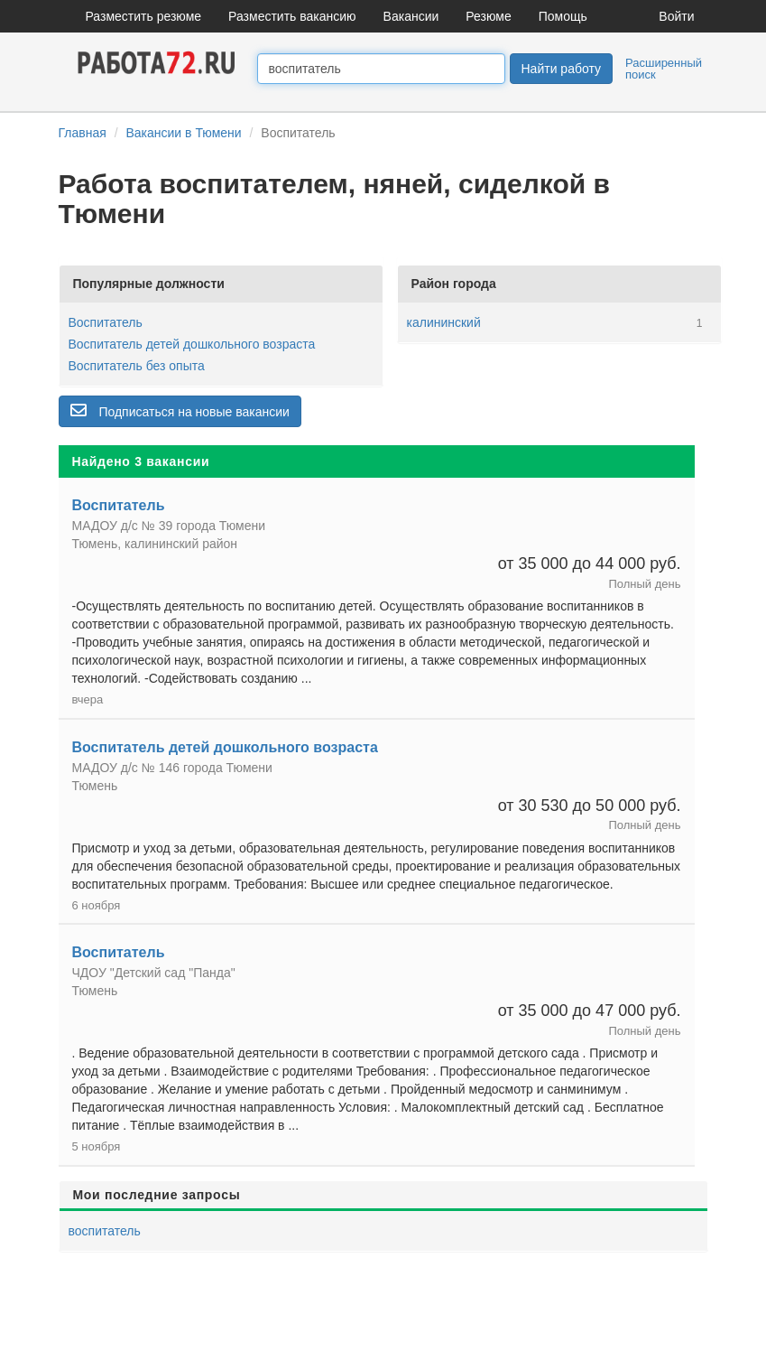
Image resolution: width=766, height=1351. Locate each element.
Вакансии (411, 16)
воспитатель (105, 1231)
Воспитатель (106, 322)
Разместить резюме (144, 16)
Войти (676, 16)
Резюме (488, 16)
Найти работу (561, 68)
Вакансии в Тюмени (183, 133)
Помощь (563, 16)
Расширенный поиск (663, 68)
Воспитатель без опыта (137, 366)
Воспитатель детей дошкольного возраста (192, 344)
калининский (444, 322)
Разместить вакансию (292, 16)
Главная (82, 133)
